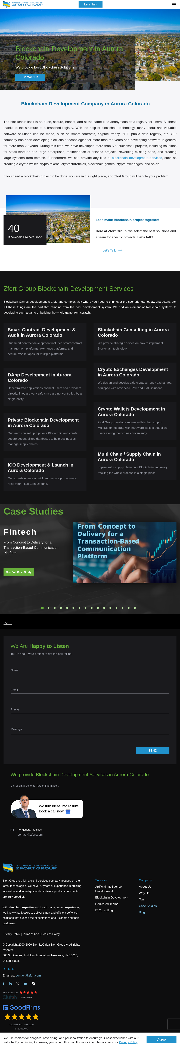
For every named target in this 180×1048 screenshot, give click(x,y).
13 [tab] (116, 608)
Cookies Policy (50, 934)
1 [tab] (42, 608)
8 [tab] (85, 608)
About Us (145, 886)
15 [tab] (129, 608)
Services (101, 880)
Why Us (144, 893)
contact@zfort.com (30, 834)
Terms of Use (30, 934)
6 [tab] (73, 608)
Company (145, 880)
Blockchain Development (111, 897)
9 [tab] (92, 608)
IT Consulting (104, 910)
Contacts (8, 969)
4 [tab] (61, 608)
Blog (142, 912)
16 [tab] (135, 608)
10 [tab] (98, 608)
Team (142, 899)
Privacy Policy (128, 1042)
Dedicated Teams (106, 904)
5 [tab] (67, 608)
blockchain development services (137, 165)
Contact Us (30, 77)
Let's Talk (90, 4)
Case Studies (148, 906)
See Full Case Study (18, 572)
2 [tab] (48, 608)
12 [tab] (110, 608)
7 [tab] (79, 608)
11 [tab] (104, 608)
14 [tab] (122, 608)
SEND (152, 750)
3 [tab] (55, 608)
